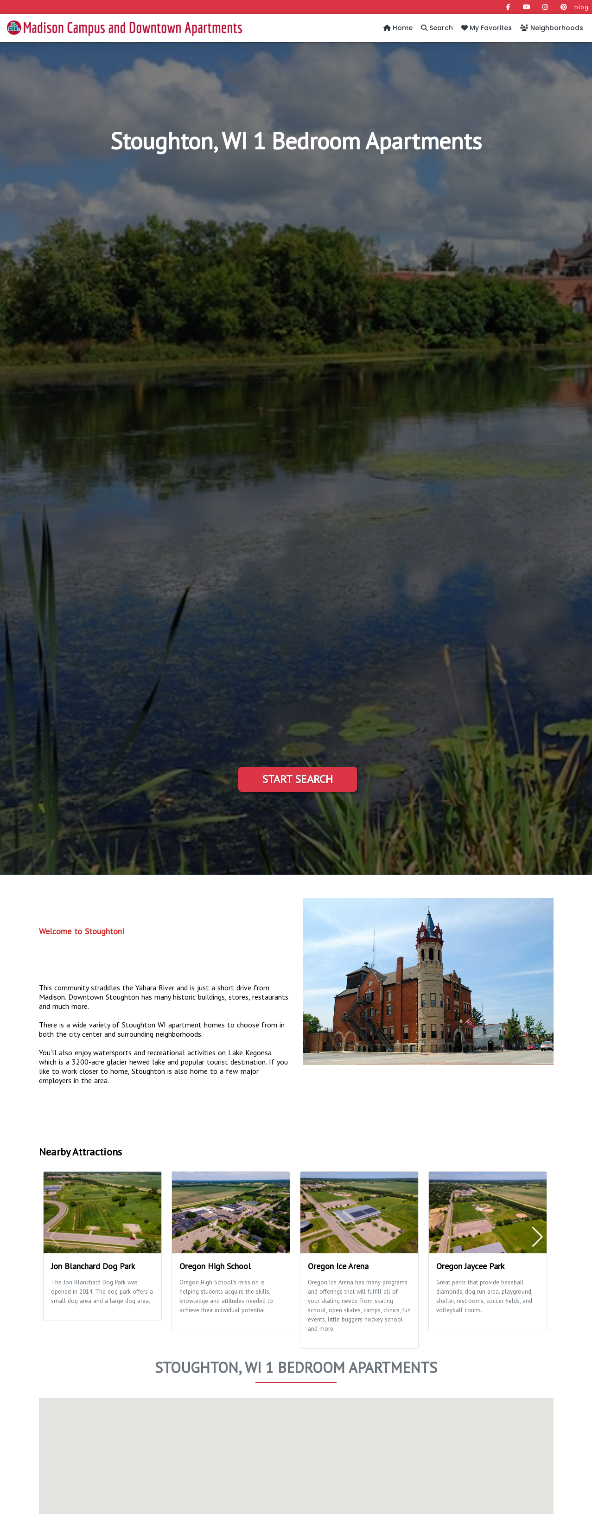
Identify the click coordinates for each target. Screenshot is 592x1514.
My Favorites (486, 27)
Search (437, 27)
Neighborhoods (551, 27)
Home (398, 27)
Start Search (297, 779)
